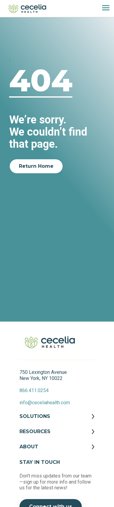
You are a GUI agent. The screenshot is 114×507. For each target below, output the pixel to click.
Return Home (36, 166)
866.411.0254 (34, 390)
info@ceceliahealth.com (44, 402)
